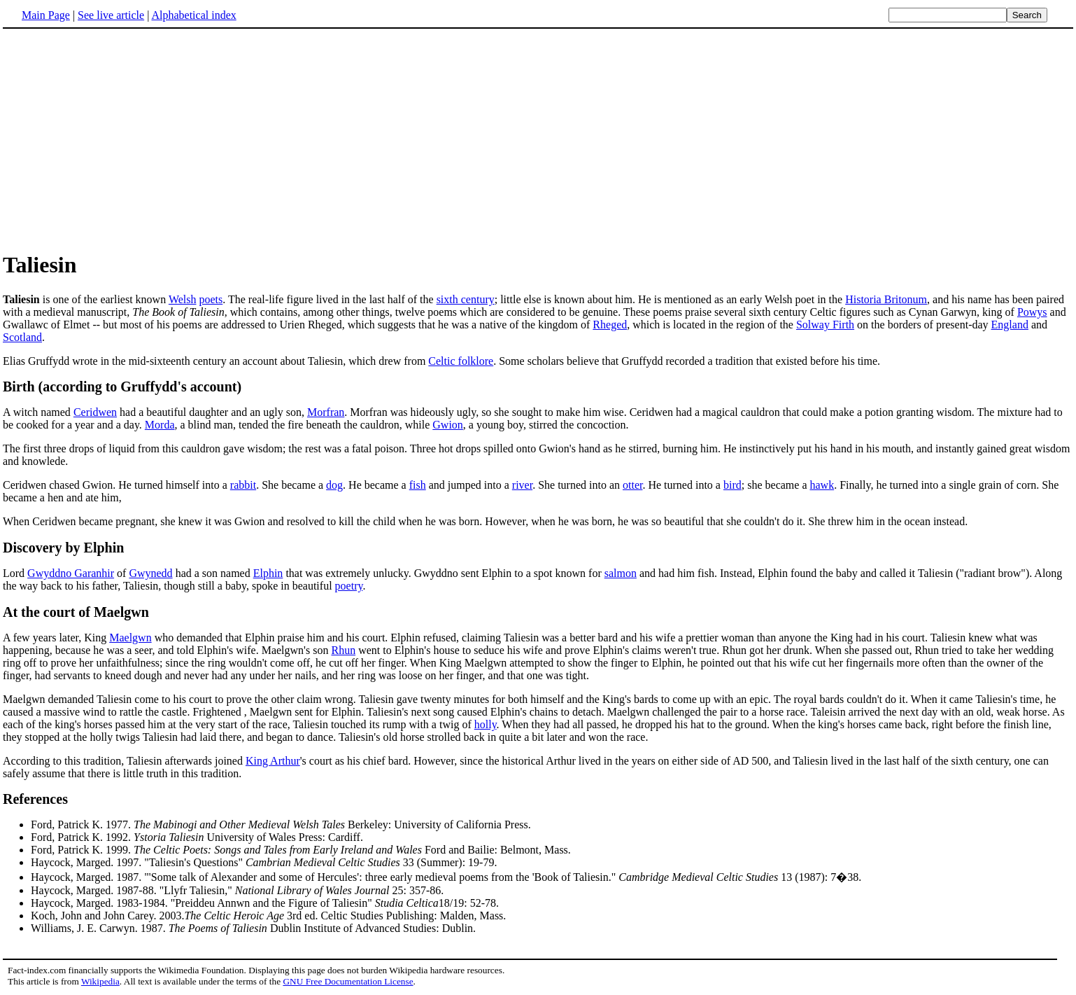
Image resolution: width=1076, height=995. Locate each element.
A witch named (38, 412)
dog (334, 485)
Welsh (183, 299)
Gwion (447, 425)
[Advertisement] (538, 139)
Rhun (343, 650)
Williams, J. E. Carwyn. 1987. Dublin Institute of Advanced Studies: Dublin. (253, 928)
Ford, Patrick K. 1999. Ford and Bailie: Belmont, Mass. (301, 850)
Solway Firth (825, 324)
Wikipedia (100, 981)
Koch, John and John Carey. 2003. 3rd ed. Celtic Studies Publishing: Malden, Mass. (268, 915)
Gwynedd (150, 573)
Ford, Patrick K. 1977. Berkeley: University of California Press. (281, 824)
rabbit (243, 485)
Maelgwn (130, 637)
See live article (111, 15)
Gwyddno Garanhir (70, 573)
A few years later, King (56, 637)
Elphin (268, 573)
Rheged (610, 324)
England (1009, 324)
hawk (821, 485)
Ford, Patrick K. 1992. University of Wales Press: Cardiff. (197, 837)
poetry (349, 586)
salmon (620, 573)
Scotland (22, 337)
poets (210, 299)
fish (417, 485)
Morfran (325, 412)
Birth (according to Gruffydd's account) (122, 386)
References (35, 799)
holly (485, 724)
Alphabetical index (193, 15)
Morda (160, 425)
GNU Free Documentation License (348, 981)
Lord (15, 573)
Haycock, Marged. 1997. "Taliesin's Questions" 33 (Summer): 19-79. (264, 862)
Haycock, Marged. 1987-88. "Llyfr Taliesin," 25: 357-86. (237, 890)
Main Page (46, 15)
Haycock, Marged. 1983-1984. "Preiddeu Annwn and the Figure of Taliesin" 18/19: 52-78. (265, 903)
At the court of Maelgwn (76, 612)
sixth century (466, 299)
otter (632, 485)
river (522, 485)
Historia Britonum (886, 299)
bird (732, 485)
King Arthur (273, 761)
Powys (1032, 312)
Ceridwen (95, 412)
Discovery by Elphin (63, 547)
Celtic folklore (460, 361)
